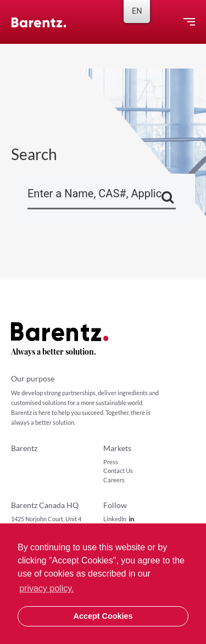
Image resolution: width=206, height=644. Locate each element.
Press (110, 461)
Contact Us (118, 470)
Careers (114, 479)
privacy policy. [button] (46, 588)
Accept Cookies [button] (103, 616)
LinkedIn (118, 518)
